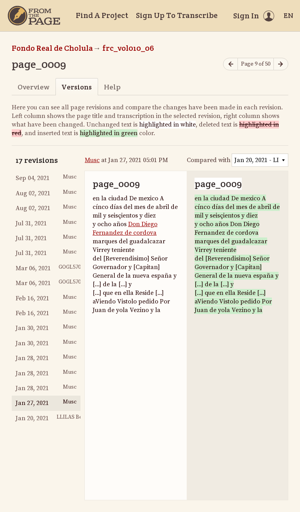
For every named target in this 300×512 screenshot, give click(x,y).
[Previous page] (230, 64)
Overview (33, 86)
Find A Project (102, 15)
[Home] (34, 15)
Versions (76, 86)
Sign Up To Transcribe (177, 15)
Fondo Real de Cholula (52, 48)
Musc (92, 160)
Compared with (208, 160)
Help (112, 86)
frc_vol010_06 (128, 48)
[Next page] (280, 64)
